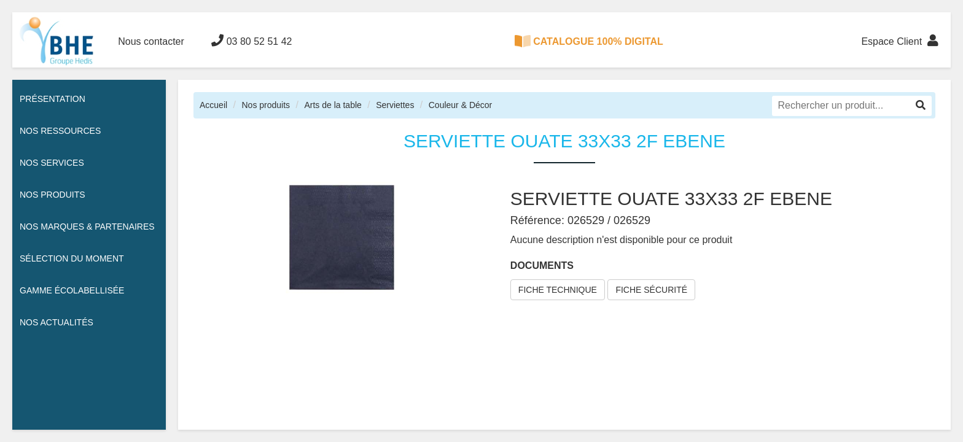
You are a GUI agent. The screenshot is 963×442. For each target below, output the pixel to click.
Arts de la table (332, 105)
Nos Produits (52, 195)
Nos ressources (60, 131)
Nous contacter (151, 41)
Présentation (52, 99)
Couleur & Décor (461, 105)
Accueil (213, 105)
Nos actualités (56, 322)
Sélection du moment (72, 258)
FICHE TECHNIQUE (557, 290)
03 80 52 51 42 (251, 40)
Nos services (52, 163)
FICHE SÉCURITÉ (651, 290)
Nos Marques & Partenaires (87, 226)
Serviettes (395, 105)
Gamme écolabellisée (72, 290)
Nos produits (265, 105)
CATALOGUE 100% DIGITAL (589, 41)
